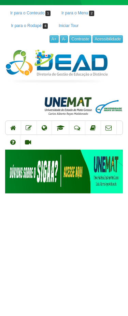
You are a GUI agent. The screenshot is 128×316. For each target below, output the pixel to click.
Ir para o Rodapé (29, 26)
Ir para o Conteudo (30, 13)
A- (64, 39)
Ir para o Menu (77, 13)
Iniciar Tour (69, 25)
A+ (54, 39)
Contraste (80, 39)
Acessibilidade (108, 39)
